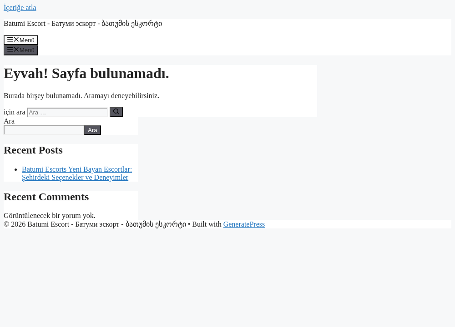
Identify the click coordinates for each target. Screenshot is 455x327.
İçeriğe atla (20, 7)
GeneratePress (244, 224)
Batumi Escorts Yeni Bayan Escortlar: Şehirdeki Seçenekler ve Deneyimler (77, 173)
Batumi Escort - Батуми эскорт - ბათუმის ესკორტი (83, 23)
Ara (9, 121)
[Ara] (116, 112)
